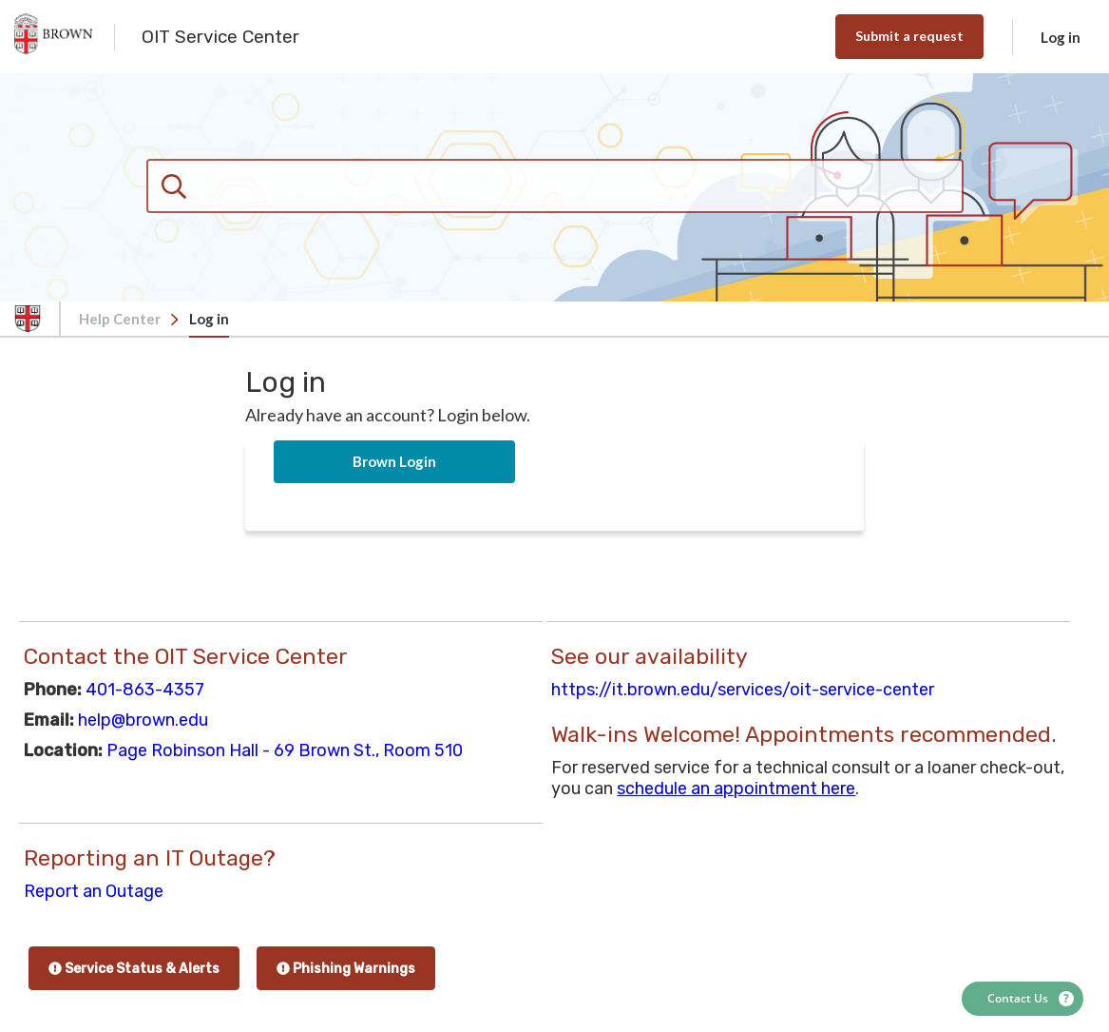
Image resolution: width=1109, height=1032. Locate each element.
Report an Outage (93, 891)
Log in (1060, 37)
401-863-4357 (145, 689)
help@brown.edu (143, 720)
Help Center (120, 318)
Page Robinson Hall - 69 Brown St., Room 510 (284, 750)
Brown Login (394, 461)
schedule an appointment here (736, 788)
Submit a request (909, 36)
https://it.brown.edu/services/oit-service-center (742, 689)
